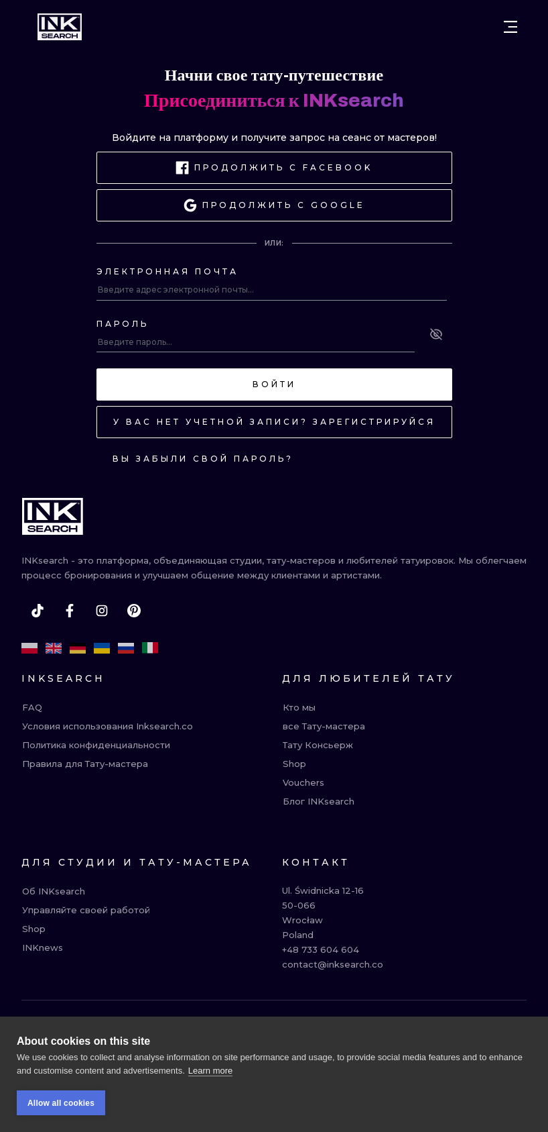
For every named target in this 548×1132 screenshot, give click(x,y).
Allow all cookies (60, 1103)
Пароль (122, 324)
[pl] (29, 648)
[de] (78, 648)
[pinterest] (134, 611)
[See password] (436, 334)
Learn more (210, 1071)
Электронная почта (167, 271)
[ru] (126, 648)
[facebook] (70, 611)
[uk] (102, 648)
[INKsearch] (60, 27)
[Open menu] (510, 27)
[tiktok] (37, 611)
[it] (150, 648)
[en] (54, 648)
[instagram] (102, 611)
